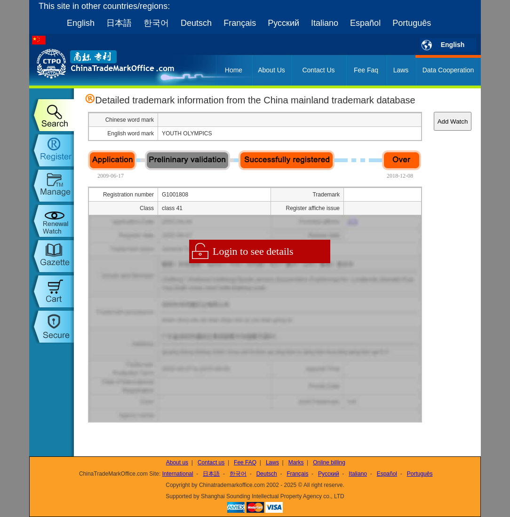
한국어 (156, 23)
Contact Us (318, 70)
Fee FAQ (245, 462)
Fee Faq (366, 70)
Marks (296, 462)
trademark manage (51, 185)
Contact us (211, 462)
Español (365, 23)
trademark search (51, 115)
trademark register (51, 150)
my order (51, 291)
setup (51, 326)
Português (411, 23)
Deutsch (196, 23)
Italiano (324, 23)
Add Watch (453, 121)
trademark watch (51, 221)
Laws (401, 70)
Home (233, 70)
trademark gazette (51, 256)
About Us (271, 70)
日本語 (119, 23)
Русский (283, 23)
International (177, 473)
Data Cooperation (448, 70)
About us (177, 462)
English (81, 23)
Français (239, 23)
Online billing (329, 462)
